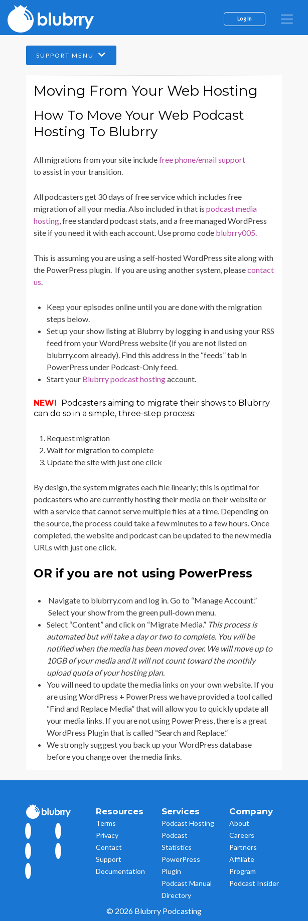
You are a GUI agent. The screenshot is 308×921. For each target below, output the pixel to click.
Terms (106, 823)
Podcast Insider (254, 883)
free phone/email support (202, 159)
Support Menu (71, 55)
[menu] (286, 19)
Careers (241, 835)
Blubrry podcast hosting (124, 379)
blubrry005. (236, 232)
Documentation (120, 871)
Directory (176, 895)
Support (108, 859)
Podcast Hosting (188, 823)
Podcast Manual (187, 883)
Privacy (107, 835)
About (239, 823)
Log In (244, 19)
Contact (109, 847)
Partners (243, 847)
